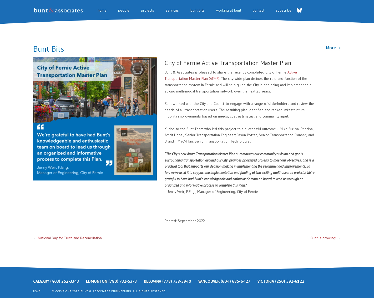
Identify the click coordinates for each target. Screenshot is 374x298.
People (123, 10)
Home (102, 10)
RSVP (37, 291)
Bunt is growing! (323, 238)
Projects (147, 10)
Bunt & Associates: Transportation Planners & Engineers (59, 10)
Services (172, 10)
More (333, 47)
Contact (258, 10)
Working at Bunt (228, 10)
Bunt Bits (197, 10)
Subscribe (283, 10)
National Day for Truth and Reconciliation (70, 238)
